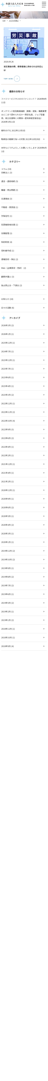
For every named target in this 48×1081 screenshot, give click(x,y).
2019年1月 (6, 620)
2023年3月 (6, 394)
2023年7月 (6, 368)
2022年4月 (6, 446)
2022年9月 (6, 429)
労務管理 (5, 233)
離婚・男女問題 (8, 189)
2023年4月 (6, 386)
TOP (4, 20)
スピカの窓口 (13, 20)
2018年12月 (6, 628)
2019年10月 (6, 559)
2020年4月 (6, 524)
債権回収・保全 (8, 259)
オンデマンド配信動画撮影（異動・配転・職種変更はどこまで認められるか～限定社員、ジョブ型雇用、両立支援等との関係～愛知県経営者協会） (24, 115)
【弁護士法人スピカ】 (17, 4)
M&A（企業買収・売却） (12, 267)
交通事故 (5, 198)
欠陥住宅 (5, 215)
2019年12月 (6, 550)
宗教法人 (5, 172)
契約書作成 (6, 250)
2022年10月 (6, 420)
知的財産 (5, 241)
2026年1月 (6, 334)
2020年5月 (6, 516)
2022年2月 (6, 455)
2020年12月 (6, 490)
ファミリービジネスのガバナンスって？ (19, 98)
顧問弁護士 (6, 276)
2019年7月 (6, 585)
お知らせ (5, 298)
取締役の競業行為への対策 (13, 139)
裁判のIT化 (6, 130)
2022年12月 (6, 403)
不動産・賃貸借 (8, 207)
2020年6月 (6, 507)
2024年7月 (6, 351)
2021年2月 (6, 481)
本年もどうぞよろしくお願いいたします (19, 147)
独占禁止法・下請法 (10, 285)
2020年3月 (6, 533)
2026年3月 (6, 325)
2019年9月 (6, 568)
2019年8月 (6, 576)
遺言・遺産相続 (8, 181)
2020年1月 (6, 542)
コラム (4, 168)
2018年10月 (6, 637)
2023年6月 (6, 377)
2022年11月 (6, 412)
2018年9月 (6, 646)
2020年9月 (6, 498)
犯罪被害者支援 (8, 224)
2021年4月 (6, 472)
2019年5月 (6, 602)
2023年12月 (6, 360)
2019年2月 (6, 611)
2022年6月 (6, 438)
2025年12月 (6, 342)
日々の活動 (6, 307)
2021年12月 (6, 464)
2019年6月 (6, 594)
